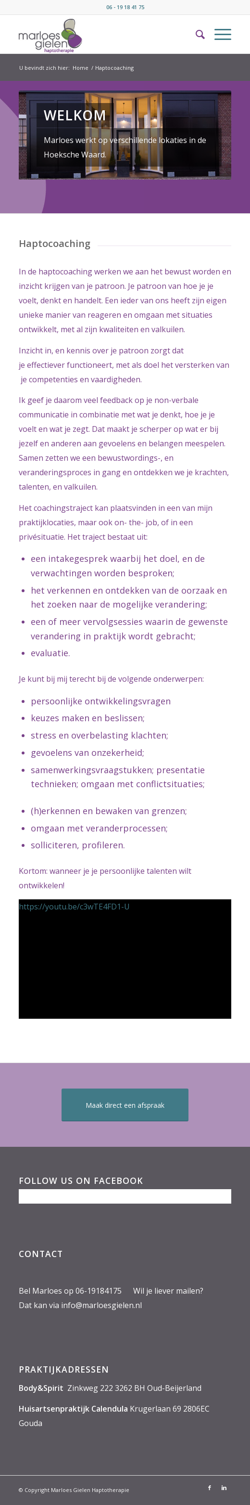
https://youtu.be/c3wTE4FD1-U (74, 906)
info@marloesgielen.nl (101, 1305)
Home (80, 67)
